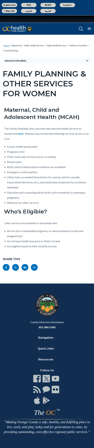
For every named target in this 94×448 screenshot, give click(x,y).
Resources (45, 359)
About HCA (17, 45)
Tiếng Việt (9, 11)
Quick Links (46, 348)
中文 (29, 5)
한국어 (48, 5)
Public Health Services (34, 45)
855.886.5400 (47, 327)
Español (67, 5)
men (20, 133)
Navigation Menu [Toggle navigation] (47, 61)
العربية (48, 11)
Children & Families (78, 45)
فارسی (28, 11)
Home (6, 45)
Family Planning (10, 50)
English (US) (9, 5)
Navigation (45, 337)
